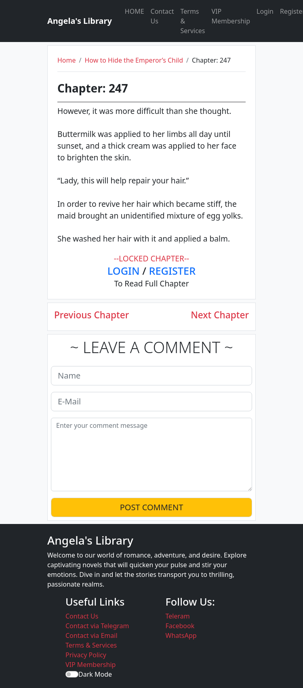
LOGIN (123, 271)
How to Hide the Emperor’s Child (133, 60)
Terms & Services (192, 21)
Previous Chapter (91, 314)
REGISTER (172, 271)
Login (265, 11)
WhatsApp (181, 635)
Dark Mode (95, 674)
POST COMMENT (151, 507)
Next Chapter (220, 314)
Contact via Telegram (97, 625)
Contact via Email (91, 635)
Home (66, 60)
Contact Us (162, 16)
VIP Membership (231, 16)
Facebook (180, 625)
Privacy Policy (85, 654)
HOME (134, 11)
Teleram (178, 616)
